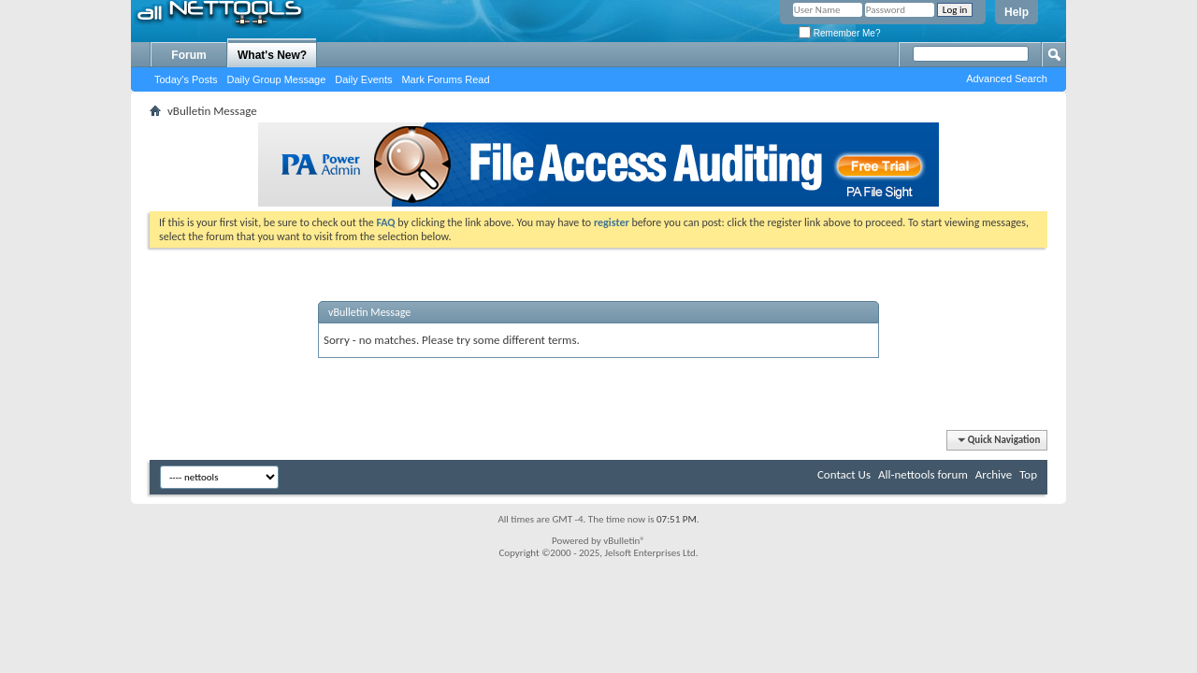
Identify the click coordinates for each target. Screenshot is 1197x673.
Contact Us (844, 474)
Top (1028, 474)
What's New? (272, 55)
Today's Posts (186, 79)
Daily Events (363, 79)
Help (1016, 12)
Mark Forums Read (445, 79)
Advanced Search (1006, 78)
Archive (993, 474)
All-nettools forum (923, 474)
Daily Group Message (276, 79)
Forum (188, 55)
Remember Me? (839, 33)
